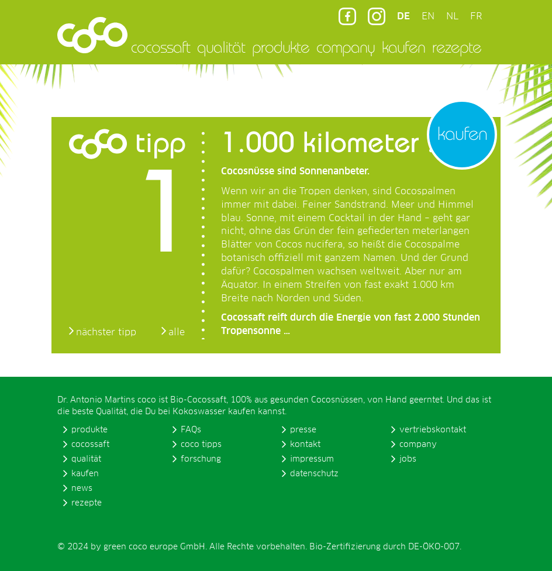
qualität (221, 46)
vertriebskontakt (432, 430)
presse (303, 430)
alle (176, 332)
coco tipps (201, 445)
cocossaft (160, 46)
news (81, 488)
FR (476, 16)
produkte (280, 46)
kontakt (305, 445)
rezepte (456, 46)
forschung (201, 459)
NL (452, 16)
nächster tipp (106, 332)
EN (428, 16)
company (345, 46)
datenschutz (314, 474)
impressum (312, 459)
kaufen (403, 46)
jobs (407, 459)
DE (403, 16)
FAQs (191, 430)
